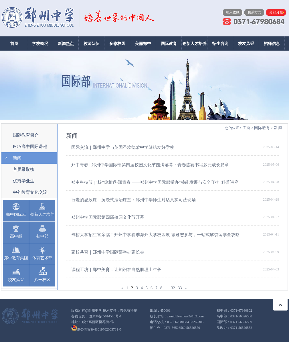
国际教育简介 (26, 135)
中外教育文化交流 (30, 192)
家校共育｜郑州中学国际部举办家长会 (107, 252)
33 (180, 288)
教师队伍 (92, 43)
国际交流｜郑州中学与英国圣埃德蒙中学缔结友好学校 (122, 147)
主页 (246, 128)
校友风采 (246, 43)
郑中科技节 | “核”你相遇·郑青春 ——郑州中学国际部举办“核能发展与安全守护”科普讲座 (155, 182)
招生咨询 (220, 43)
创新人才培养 (195, 43)
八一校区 (42, 280)
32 (173, 288)
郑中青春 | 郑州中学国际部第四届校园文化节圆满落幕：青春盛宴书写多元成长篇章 (150, 165)
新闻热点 (66, 43)
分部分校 (276, 12)
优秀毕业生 (23, 181)
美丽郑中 (143, 43)
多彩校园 (117, 43)
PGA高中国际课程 (30, 146)
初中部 (42, 236)
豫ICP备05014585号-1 (105, 316)
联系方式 (254, 12)
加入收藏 (232, 12)
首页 (14, 43)
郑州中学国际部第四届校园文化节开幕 (107, 217)
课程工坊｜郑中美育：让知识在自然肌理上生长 (116, 269)
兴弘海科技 (128, 311)
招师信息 (272, 43)
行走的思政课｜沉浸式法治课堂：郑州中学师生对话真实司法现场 (133, 199)
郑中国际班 (16, 214)
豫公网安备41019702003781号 (99, 329)
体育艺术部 (42, 258)
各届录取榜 (23, 169)
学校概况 (40, 43)
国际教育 (169, 43)
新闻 (17, 158)
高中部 (16, 236)
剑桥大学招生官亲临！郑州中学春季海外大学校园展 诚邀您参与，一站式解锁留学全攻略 (155, 234)
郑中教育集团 (16, 258)
